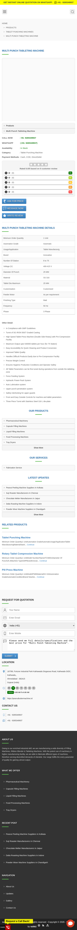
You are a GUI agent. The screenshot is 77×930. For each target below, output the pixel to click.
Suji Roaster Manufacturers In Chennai (22, 493)
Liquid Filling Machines (15, 432)
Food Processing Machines (17, 437)
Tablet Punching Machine (16, 537)
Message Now (15, 208)
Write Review (15, 215)
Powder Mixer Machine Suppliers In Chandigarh (25, 509)
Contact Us (11, 908)
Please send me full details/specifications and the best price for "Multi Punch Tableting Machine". (41, 644)
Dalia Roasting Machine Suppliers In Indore (24, 504)
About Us (10, 886)
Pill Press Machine (12, 570)
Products (11, 28)
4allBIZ (34, 927)
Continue (30, 545)
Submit (9, 656)
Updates (9, 893)
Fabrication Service (14, 468)
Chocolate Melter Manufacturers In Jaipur (23, 498)
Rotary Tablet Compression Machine (22, 553)
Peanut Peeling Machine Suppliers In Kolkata (24, 488)
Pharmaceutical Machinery (17, 421)
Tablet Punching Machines (19, 32)
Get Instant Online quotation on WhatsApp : (38, 2)
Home (5, 23)
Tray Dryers (11, 442)
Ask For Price (15, 201)
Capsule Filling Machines (16, 426)
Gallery (9, 901)
